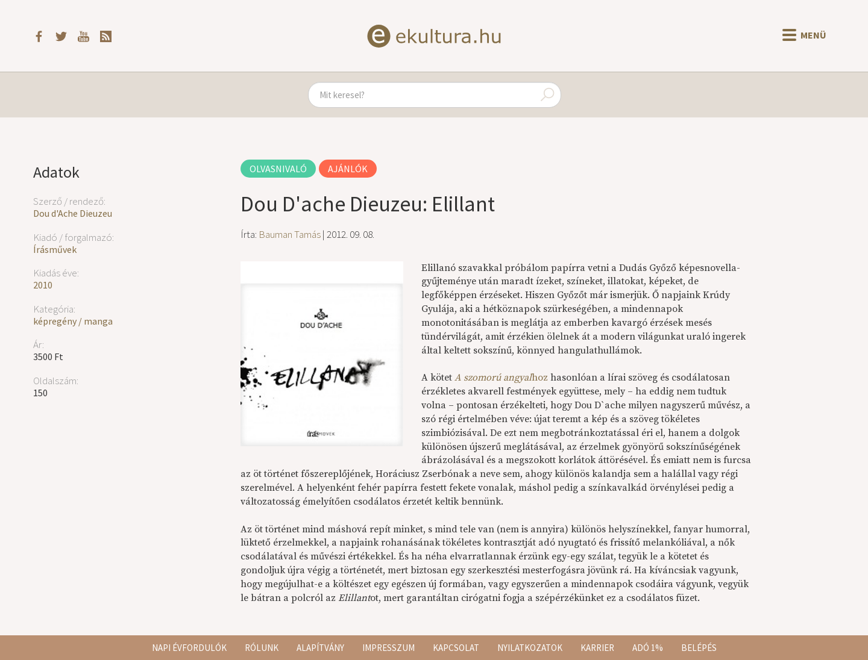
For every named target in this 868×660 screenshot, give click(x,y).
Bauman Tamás (290, 234)
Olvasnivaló (278, 169)
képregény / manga (73, 321)
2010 (42, 285)
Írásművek (55, 249)
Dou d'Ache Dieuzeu (72, 213)
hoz (501, 378)
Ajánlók (348, 169)
